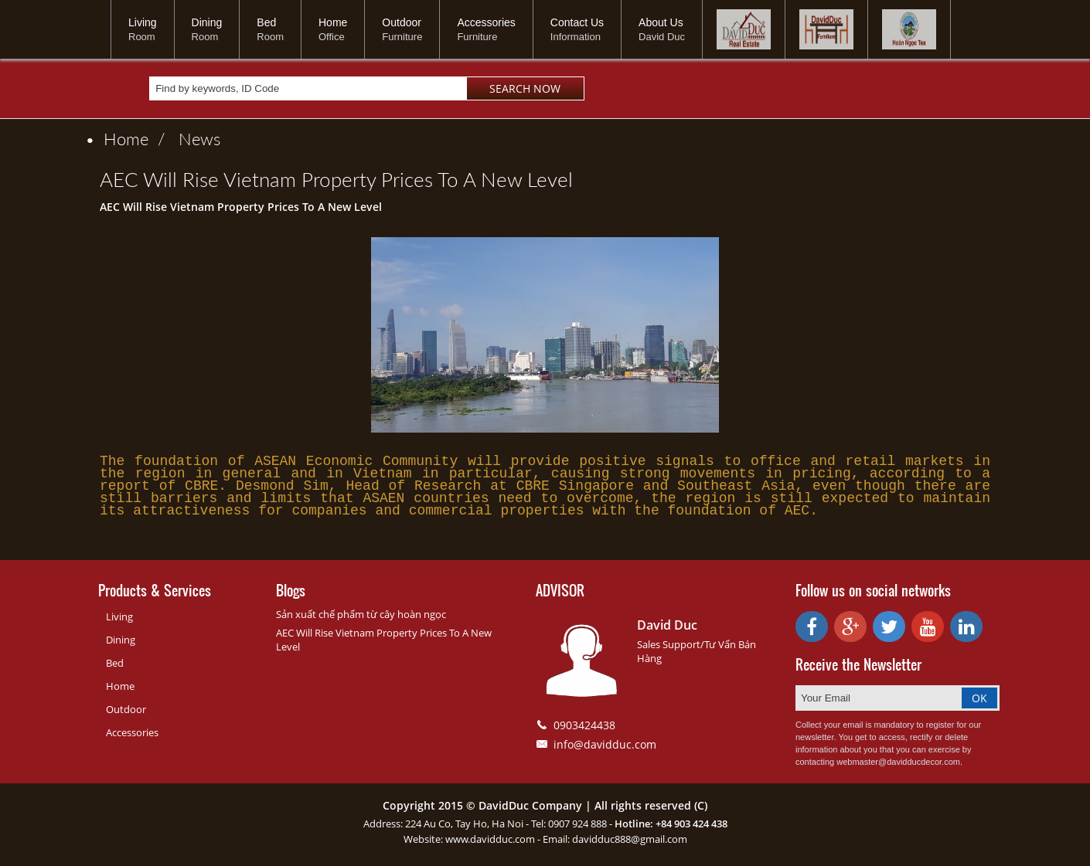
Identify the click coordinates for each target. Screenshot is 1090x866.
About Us (662, 29)
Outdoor (402, 29)
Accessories (486, 29)
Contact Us (577, 29)
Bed (270, 29)
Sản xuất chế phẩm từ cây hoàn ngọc (361, 618)
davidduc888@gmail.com (629, 843)
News (199, 138)
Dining (207, 29)
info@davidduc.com (605, 748)
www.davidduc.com (490, 843)
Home (332, 29)
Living (142, 29)
